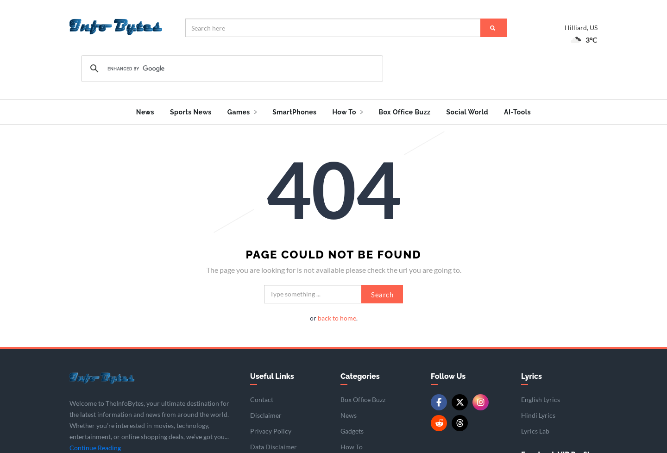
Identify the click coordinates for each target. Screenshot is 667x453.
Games (242, 112)
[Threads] (460, 420)
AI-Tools (517, 112)
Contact (261, 397)
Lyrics (531, 373)
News (145, 112)
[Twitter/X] (460, 399)
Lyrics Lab (535, 428)
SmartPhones (294, 112)
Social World (467, 112)
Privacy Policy (270, 428)
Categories (360, 373)
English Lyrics (540, 397)
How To (347, 112)
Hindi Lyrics (538, 412)
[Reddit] (439, 420)
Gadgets (352, 428)
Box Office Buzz (404, 112)
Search (382, 291)
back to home (337, 315)
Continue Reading (95, 445)
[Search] (494, 28)
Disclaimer (266, 412)
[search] (230, 68)
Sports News (191, 112)
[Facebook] (439, 399)
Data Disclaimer (273, 444)
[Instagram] (480, 399)
